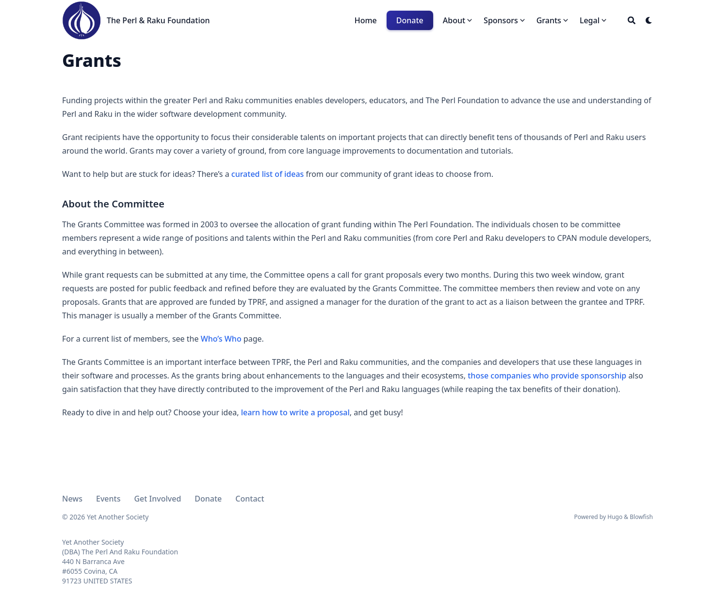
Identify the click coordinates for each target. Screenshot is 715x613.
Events (108, 498)
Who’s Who (221, 338)
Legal (590, 20)
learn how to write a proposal (295, 412)
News (72, 498)
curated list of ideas (267, 174)
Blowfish (641, 517)
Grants (548, 20)
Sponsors (501, 20)
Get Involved (157, 498)
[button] (458, 20)
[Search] (631, 20)
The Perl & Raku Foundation (158, 20)
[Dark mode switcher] (649, 20)
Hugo (614, 517)
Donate (208, 498)
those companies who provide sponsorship (547, 375)
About (454, 20)
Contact (249, 498)
